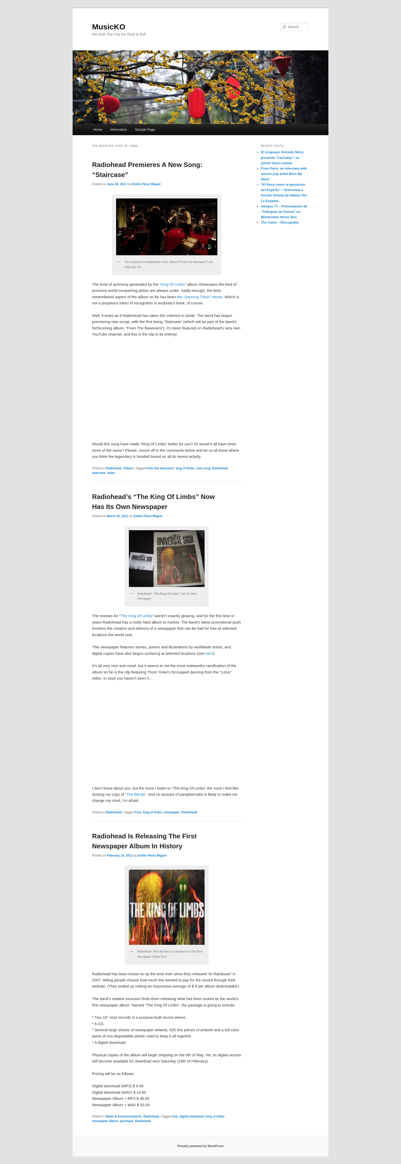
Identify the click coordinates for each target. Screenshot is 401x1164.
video (111, 473)
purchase (126, 1121)
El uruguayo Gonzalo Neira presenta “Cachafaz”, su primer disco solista (282, 157)
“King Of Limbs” (172, 284)
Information (118, 129)
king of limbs (185, 468)
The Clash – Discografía (279, 222)
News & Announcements (123, 1116)
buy (175, 1116)
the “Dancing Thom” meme (199, 297)
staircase (98, 473)
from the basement (160, 468)
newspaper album (105, 1121)
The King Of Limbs (136, 616)
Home (97, 129)
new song (203, 468)
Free (138, 812)
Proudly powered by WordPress (200, 1146)
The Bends (135, 794)
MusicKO (108, 27)
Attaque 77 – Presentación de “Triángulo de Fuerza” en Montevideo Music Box (284, 211)
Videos (128, 468)
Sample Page (145, 129)
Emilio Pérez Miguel (146, 184)
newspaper (172, 812)
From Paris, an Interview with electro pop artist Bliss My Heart (284, 174)
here (209, 653)
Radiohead (113, 468)
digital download (192, 1116)
